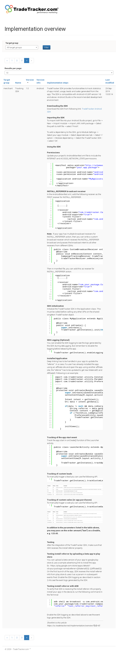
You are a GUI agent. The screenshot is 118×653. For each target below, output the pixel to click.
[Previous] (7, 60)
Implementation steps (57, 83)
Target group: (12, 43)
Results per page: (13, 68)
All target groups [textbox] (14, 47)
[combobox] (22, 47)
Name (18, 83)
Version (30, 80)
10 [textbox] (7, 73)
